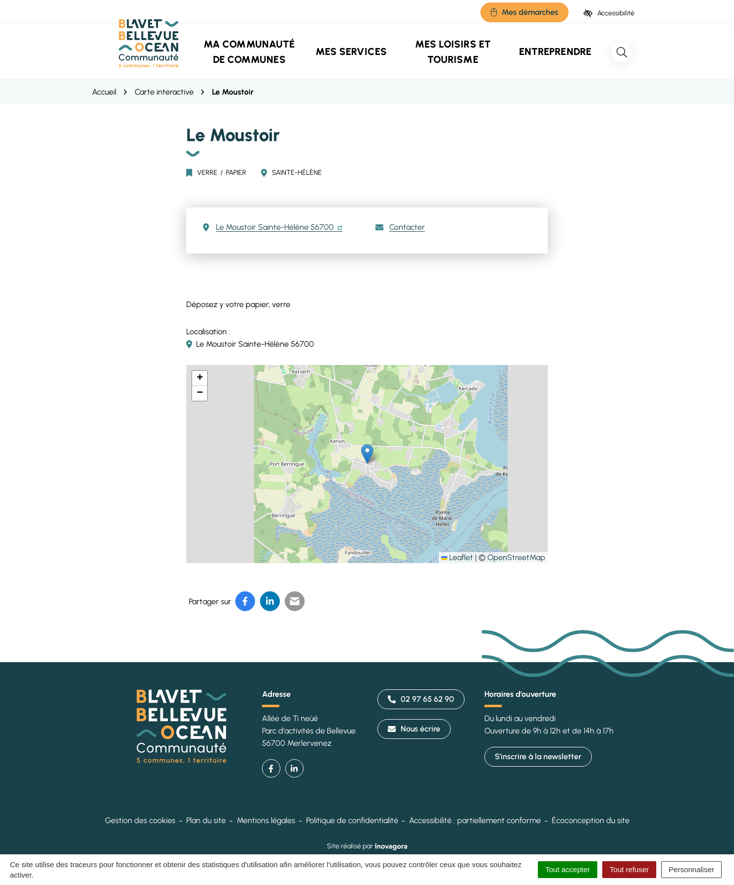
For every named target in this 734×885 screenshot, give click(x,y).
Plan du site (206, 820)
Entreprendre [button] (555, 51)
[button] (367, 454)
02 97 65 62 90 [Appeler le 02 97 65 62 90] (421, 699)
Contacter (407, 227)
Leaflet (457, 557)
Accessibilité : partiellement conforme (475, 820)
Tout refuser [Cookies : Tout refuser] (629, 869)
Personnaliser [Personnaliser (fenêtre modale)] (691, 869)
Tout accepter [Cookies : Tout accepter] (567, 869)
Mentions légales (266, 820)
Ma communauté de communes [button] (249, 51)
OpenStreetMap (516, 557)
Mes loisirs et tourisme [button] (453, 51)
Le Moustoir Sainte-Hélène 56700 (279, 227)
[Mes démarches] (524, 12)
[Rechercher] (621, 52)
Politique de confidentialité (352, 820)
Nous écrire (414, 728)
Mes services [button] (351, 51)
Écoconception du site (590, 820)
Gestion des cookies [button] (140, 820)
